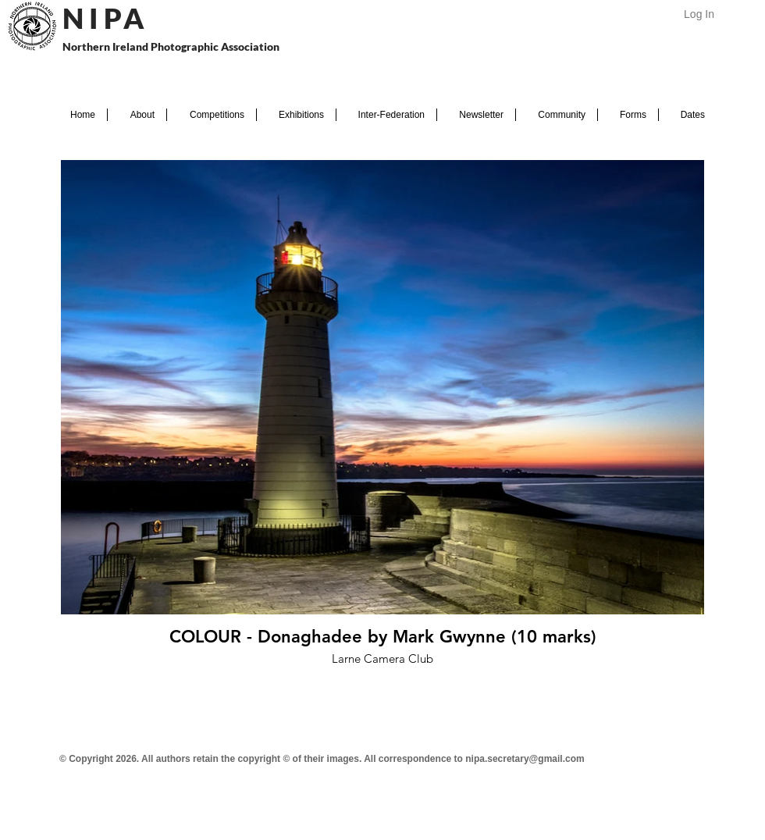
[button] (137, 115)
